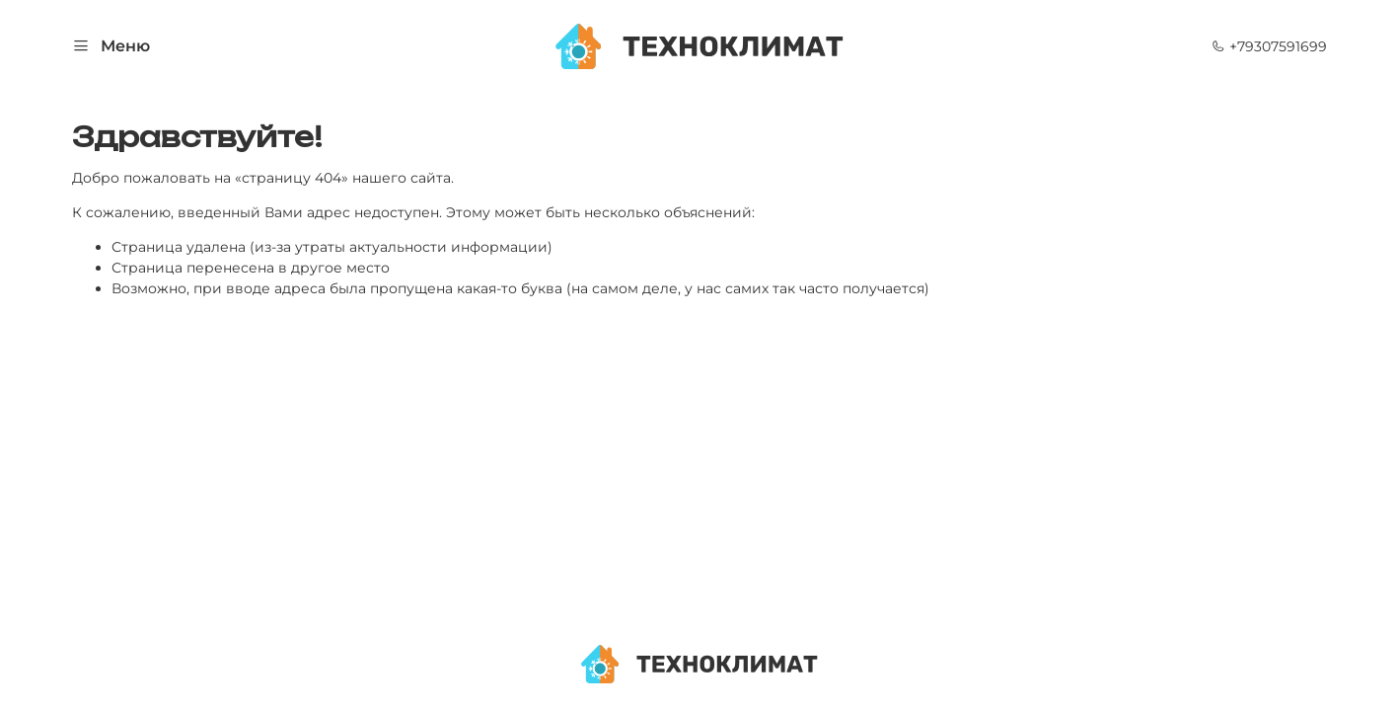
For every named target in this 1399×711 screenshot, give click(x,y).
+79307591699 (1269, 46)
